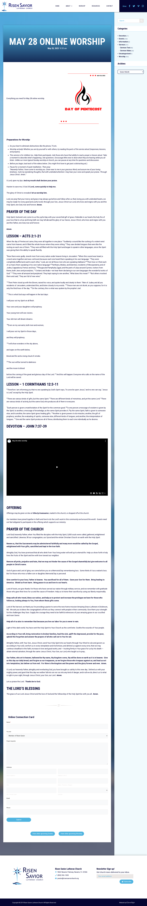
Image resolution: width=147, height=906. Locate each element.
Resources (96, 6)
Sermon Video (125, 51)
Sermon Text (125, 48)
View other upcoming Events (42, 834)
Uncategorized (124, 54)
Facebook (129, 6)
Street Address (11, 775)
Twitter (134, 6)
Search (141, 21)
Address (9, 767)
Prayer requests (11, 741)
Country (60, 794)
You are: (9, 731)
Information (123, 42)
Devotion (122, 36)
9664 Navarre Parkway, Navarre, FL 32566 (72, 872)
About (68, 6)
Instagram (143, 6)
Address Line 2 (62, 775)
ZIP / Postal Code (12, 794)
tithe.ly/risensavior (41, 513)
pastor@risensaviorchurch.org (68, 878)
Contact (109, 6)
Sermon (122, 45)
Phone (8, 807)
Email (8, 798)
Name (9, 722)
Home (57, 6)
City (8, 785)
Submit (18, 820)
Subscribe (127, 882)
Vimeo (138, 6)
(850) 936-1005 (63, 875)
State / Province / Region (65, 785)
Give (124, 6)
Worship (82, 6)
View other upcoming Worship (71, 834)
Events (121, 39)
